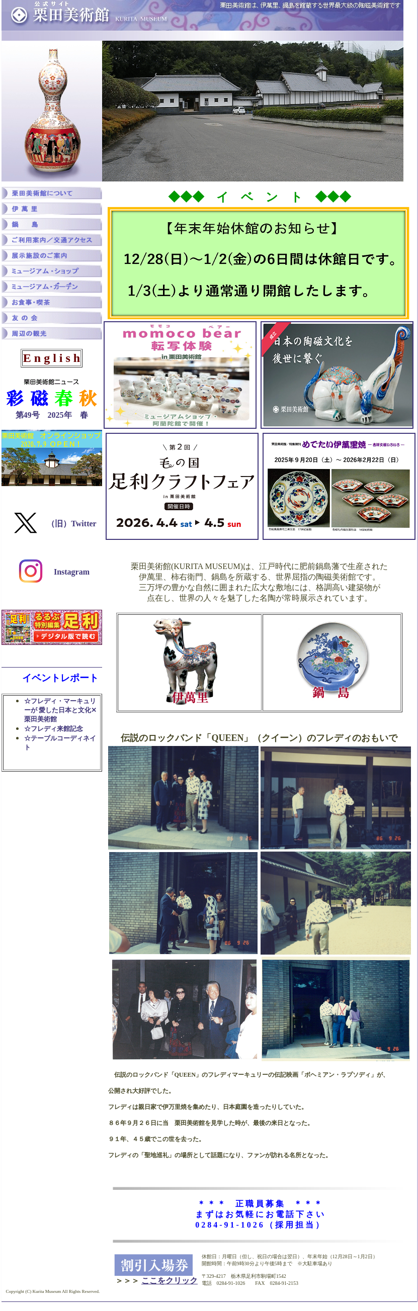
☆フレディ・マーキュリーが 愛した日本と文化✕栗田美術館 (60, 710)
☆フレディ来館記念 (53, 728)
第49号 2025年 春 (52, 415)
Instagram (71, 572)
